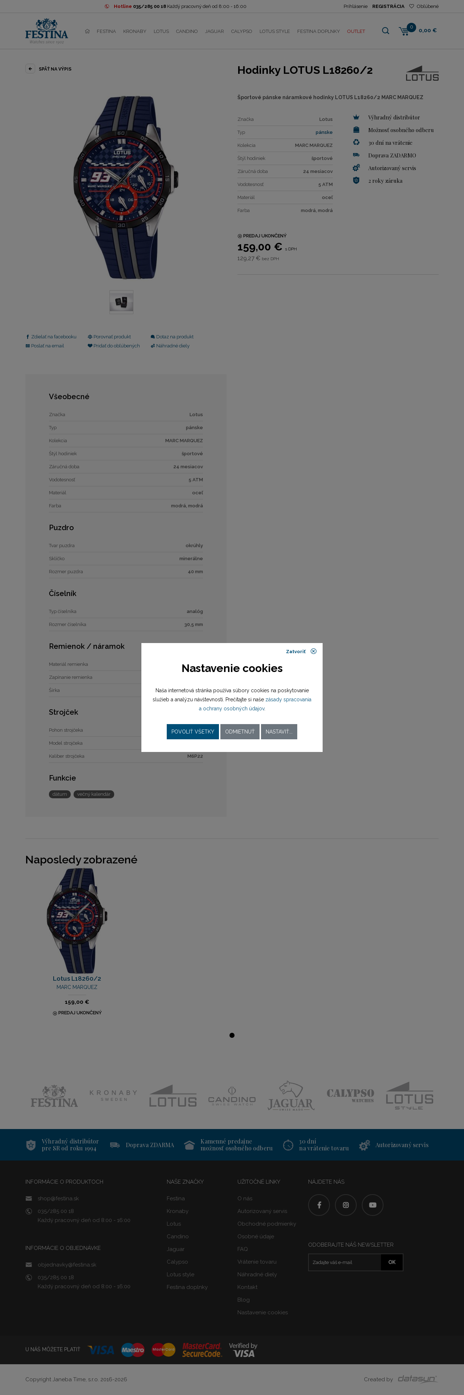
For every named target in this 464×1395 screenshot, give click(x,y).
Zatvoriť (301, 651)
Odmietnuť (240, 732)
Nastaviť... (279, 732)
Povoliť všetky (192, 732)
